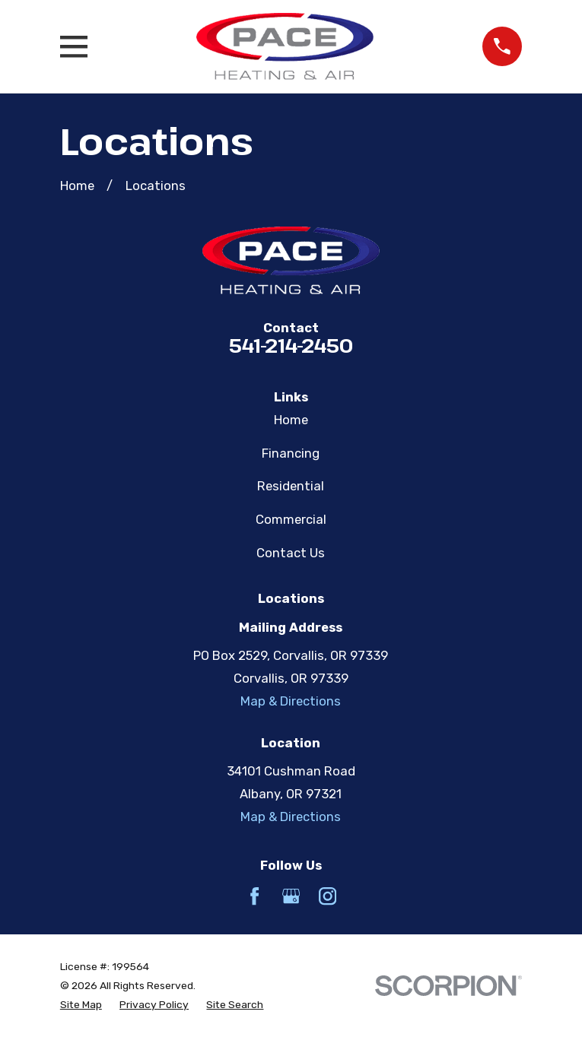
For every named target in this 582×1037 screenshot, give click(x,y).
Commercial (291, 519)
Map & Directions (290, 701)
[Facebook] (254, 896)
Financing (291, 453)
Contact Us (290, 552)
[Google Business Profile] (291, 896)
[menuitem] (81, 1004)
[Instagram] (327, 896)
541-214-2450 (291, 345)
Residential (290, 485)
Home (291, 419)
